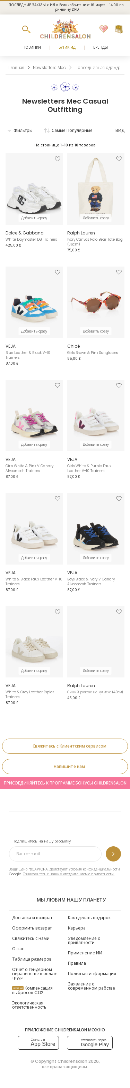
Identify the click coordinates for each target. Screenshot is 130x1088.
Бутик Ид (67, 47)
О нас (18, 949)
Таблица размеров (32, 959)
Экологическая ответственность (29, 1005)
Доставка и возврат (32, 918)
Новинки (32, 47)
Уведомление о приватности (84, 940)
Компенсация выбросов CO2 (32, 990)
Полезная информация (92, 973)
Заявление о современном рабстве (91, 986)
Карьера (77, 928)
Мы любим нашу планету (65, 899)
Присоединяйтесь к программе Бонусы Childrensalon (65, 783)
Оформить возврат (32, 928)
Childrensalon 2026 (78, 1061)
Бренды (100, 47)
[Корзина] (119, 29)
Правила (77, 963)
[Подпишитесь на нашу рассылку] (113, 853)
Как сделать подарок (89, 918)
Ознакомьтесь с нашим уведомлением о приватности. (68, 874)
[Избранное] (103, 29)
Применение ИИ (85, 953)
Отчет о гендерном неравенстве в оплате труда (35, 973)
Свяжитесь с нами (31, 938)
